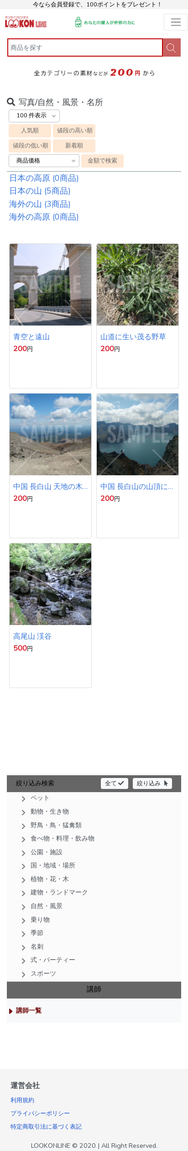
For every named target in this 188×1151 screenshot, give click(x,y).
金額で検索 (102, 160)
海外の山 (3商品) (40, 204)
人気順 (30, 130)
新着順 (74, 145)
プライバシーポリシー (40, 1113)
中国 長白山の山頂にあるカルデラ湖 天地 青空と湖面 (134, 486)
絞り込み (152, 783)
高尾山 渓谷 (32, 636)
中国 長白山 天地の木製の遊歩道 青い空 (48, 486)
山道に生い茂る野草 (133, 337)
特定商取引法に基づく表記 (46, 1127)
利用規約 (22, 1100)
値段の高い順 (75, 130)
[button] (94, 798)
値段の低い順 (30, 145)
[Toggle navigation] (176, 22)
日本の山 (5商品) (40, 190)
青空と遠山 (31, 337)
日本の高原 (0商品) (44, 178)
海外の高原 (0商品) (44, 216)
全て (114, 783)
